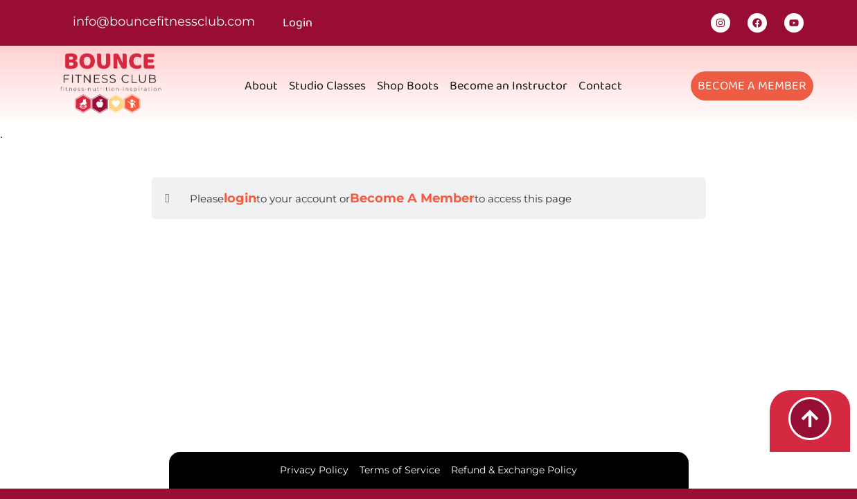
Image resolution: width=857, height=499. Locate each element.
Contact (600, 86)
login (240, 198)
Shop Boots (408, 86)
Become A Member (412, 198)
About (261, 86)
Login (297, 23)
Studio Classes (327, 86)
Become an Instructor (508, 86)
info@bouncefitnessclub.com (164, 21)
